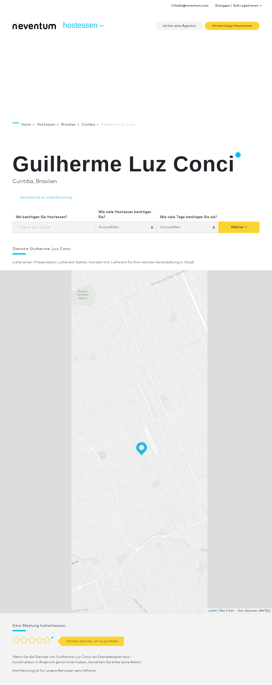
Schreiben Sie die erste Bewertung (46, 197)
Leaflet (212, 610)
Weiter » (239, 227)
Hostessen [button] (83, 25)
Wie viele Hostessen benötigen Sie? (124, 214)
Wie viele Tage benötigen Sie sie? (188, 217)
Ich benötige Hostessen (232, 26)
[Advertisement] (136, 73)
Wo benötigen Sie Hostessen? (41, 217)
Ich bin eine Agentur (179, 26)
